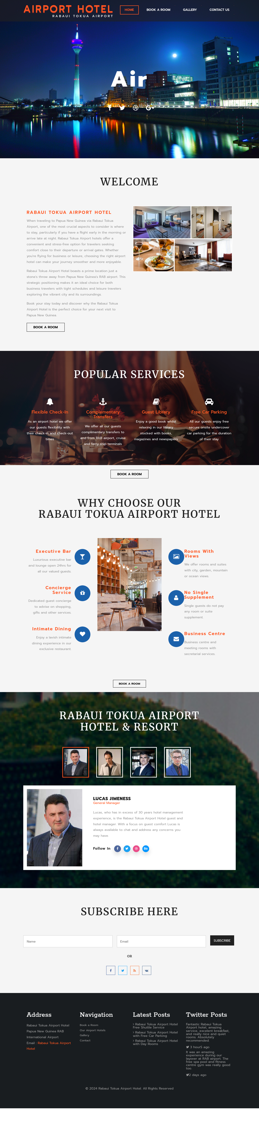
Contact (85, 1062)
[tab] (75, 784)
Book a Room (158, 9)
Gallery (84, 1057)
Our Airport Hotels (93, 1052)
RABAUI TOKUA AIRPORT (68, 11)
